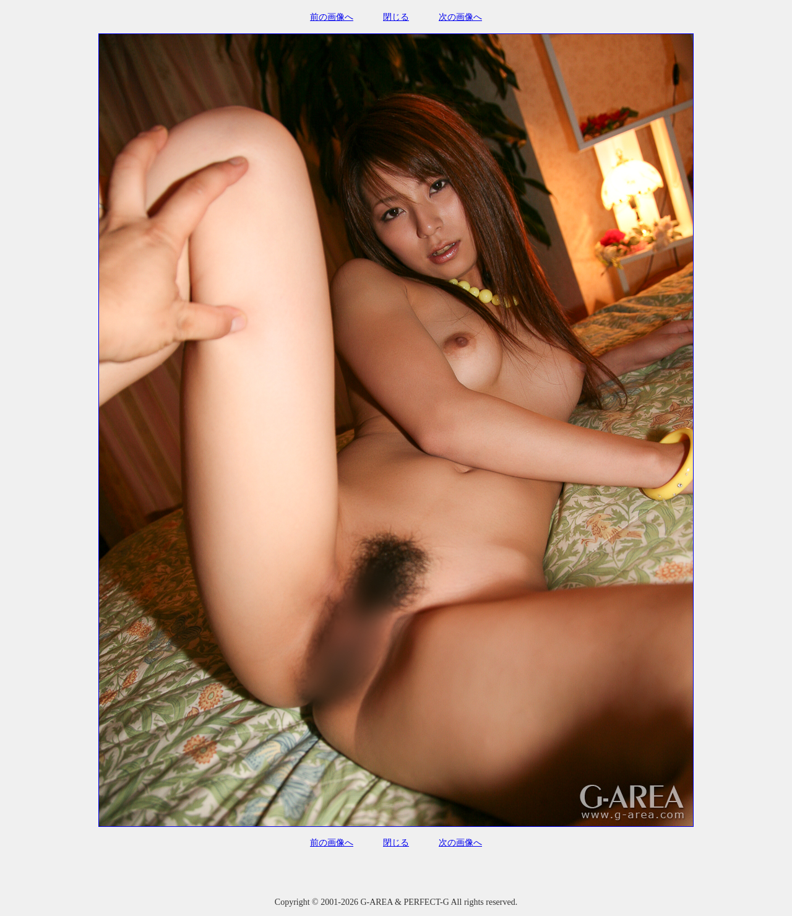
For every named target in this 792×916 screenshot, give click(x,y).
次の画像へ (460, 17)
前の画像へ (331, 17)
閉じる (396, 17)
